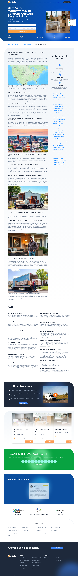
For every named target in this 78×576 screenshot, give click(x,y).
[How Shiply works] (55, 395)
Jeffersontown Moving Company (59, 117)
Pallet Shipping (25, 530)
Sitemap (57, 559)
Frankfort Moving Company (58, 121)
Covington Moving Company (58, 104)
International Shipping (41, 533)
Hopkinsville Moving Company (58, 115)
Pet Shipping (22, 562)
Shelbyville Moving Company (58, 147)
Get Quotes (67, 2)
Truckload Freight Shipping (24, 560)
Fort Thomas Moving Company (58, 145)
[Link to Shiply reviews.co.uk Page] (60, 510)
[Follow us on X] (57, 572)
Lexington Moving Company (58, 95)
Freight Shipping (25, 527)
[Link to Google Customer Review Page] (18, 510)
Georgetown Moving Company (58, 106)
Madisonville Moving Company (58, 134)
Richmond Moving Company (58, 108)
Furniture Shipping (12, 527)
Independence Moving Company (59, 119)
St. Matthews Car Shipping (58, 158)
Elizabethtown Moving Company (59, 99)
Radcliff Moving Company (58, 128)
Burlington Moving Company (58, 138)
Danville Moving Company (58, 149)
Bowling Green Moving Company (59, 97)
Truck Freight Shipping (27, 533)
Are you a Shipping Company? (57, 2)
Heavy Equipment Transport (37, 557)
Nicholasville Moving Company (58, 112)
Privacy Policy (58, 560)
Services (31, 2)
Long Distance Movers (56, 533)
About (45, 557)
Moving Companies (15, 44)
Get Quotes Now (23, 403)
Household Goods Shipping (14, 530)
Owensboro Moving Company (58, 102)
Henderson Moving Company (58, 123)
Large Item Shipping (55, 527)
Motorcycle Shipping (12, 533)
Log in (51, 2)
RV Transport (22, 557)
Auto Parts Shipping (23, 559)
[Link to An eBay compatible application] (39, 510)
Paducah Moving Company (58, 125)
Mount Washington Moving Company (60, 141)
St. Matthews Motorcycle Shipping (59, 160)
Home (9, 44)
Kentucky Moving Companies (26, 44)
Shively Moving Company (57, 151)
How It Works (44, 2)
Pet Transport (40, 530)
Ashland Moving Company (58, 130)
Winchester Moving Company (58, 136)
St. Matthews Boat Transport (58, 164)
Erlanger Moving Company (58, 132)
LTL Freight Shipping (41, 527)
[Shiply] (12, 2)
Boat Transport (34, 567)
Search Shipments (38, 2)
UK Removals (11, 535)
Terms (57, 557)
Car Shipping (54, 530)
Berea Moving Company (57, 153)
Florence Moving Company (58, 110)
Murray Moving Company (57, 143)
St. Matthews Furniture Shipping (59, 162)
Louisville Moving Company (58, 93)
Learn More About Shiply (57, 547)
